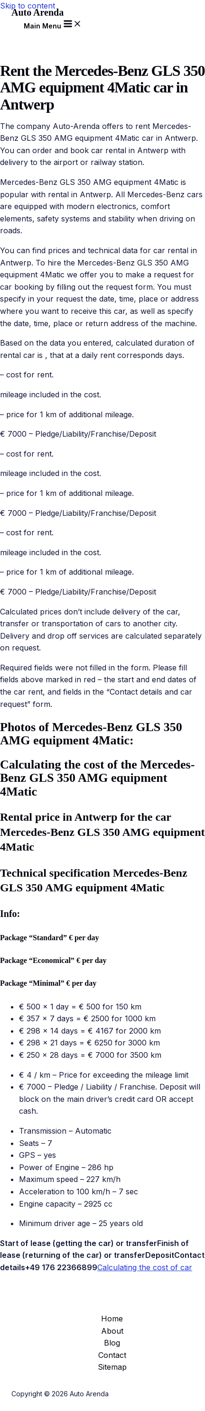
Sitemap (112, 1367)
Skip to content (27, 5)
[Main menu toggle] (52, 24)
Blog (112, 1342)
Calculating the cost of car (144, 1267)
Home (112, 1318)
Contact (112, 1355)
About (112, 1331)
